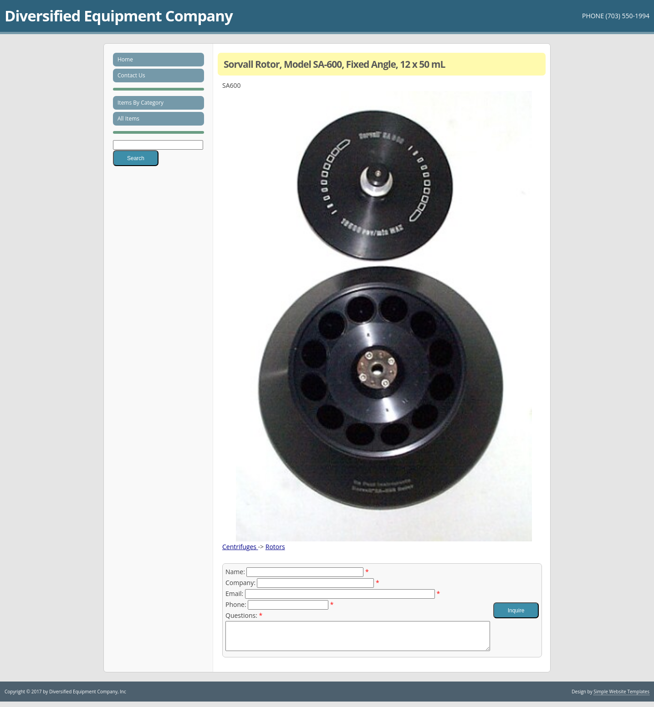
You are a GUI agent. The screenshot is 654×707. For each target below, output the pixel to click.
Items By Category (141, 102)
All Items (128, 118)
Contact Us (131, 75)
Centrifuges (240, 546)
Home (125, 59)
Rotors (275, 546)
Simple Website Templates (621, 697)
